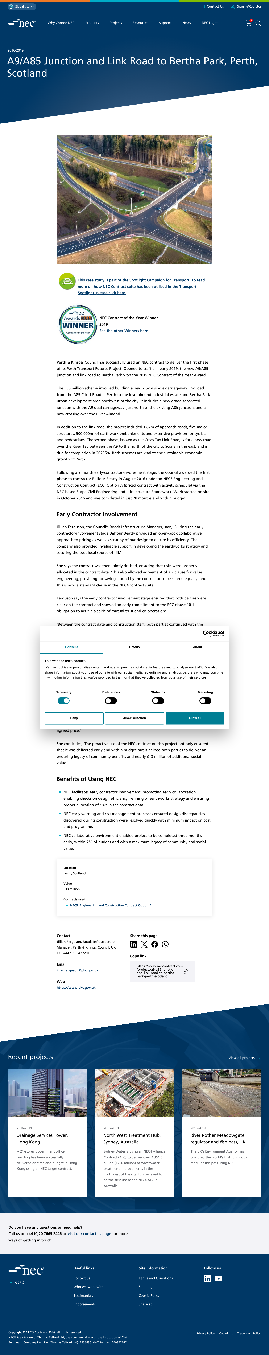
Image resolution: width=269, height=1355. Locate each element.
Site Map (146, 1304)
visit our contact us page (89, 1233)
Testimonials (83, 1296)
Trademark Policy (249, 1333)
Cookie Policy (149, 1296)
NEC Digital (210, 23)
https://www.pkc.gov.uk (76, 988)
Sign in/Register (245, 6)
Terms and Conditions (156, 1278)
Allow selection (134, 718)
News (186, 23)
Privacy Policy (205, 1333)
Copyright (226, 1333)
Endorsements (85, 1304)
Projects (116, 23)
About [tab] (197, 647)
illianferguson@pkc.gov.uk (78, 971)
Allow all (195, 718)
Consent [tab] (71, 647)
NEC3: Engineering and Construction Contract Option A (111, 906)
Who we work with (89, 1287)
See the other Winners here (123, 330)
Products (92, 23)
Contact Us (212, 6)
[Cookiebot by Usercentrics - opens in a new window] (206, 633)
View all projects (245, 1058)
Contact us (82, 1278)
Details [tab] (134, 647)
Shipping (146, 1287)
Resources (140, 23)
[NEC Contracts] (22, 23)
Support (165, 23)
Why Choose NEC (61, 23)
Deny (74, 718)
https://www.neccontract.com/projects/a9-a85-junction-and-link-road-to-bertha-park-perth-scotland (162, 971)
